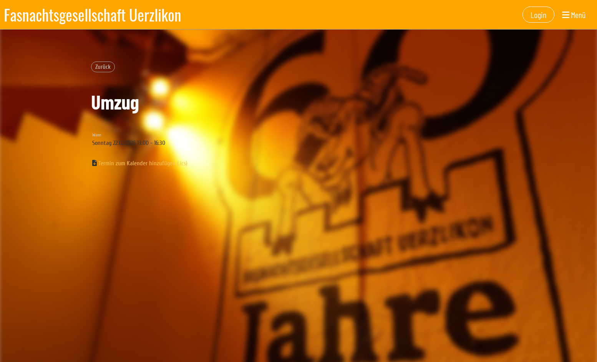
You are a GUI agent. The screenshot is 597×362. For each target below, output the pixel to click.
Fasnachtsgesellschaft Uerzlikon (92, 14)
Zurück (103, 66)
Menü (573, 15)
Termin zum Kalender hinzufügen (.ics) (142, 163)
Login (538, 15)
